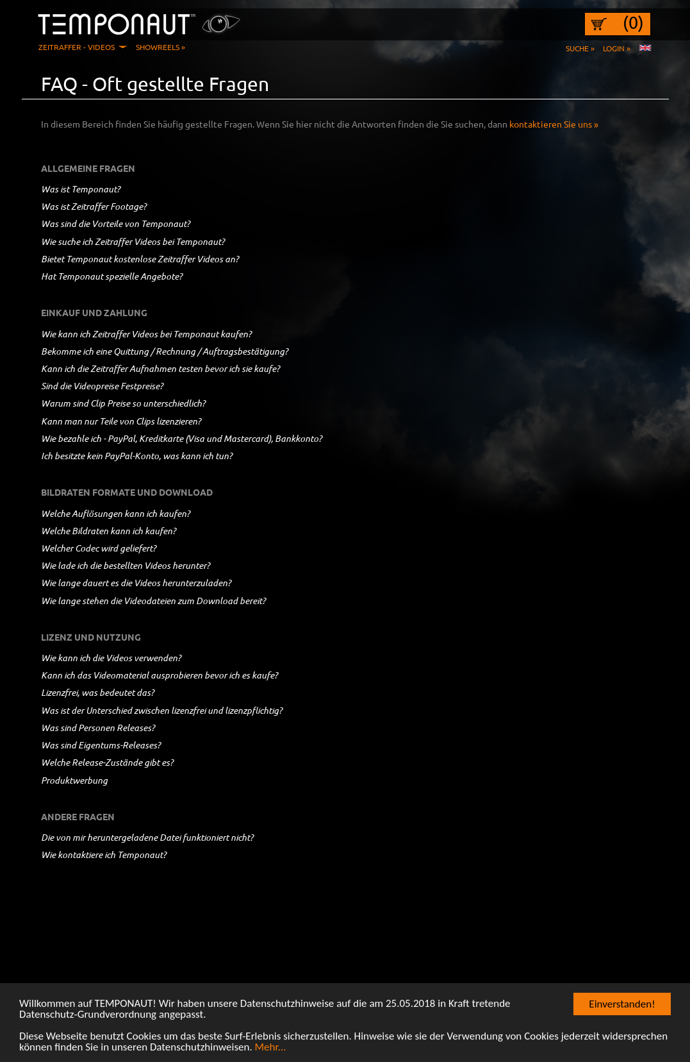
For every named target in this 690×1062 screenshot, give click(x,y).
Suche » (580, 48)
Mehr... (270, 1049)
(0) (633, 22)
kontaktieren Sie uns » (553, 124)
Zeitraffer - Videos (76, 47)
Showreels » (160, 47)
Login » (616, 48)
